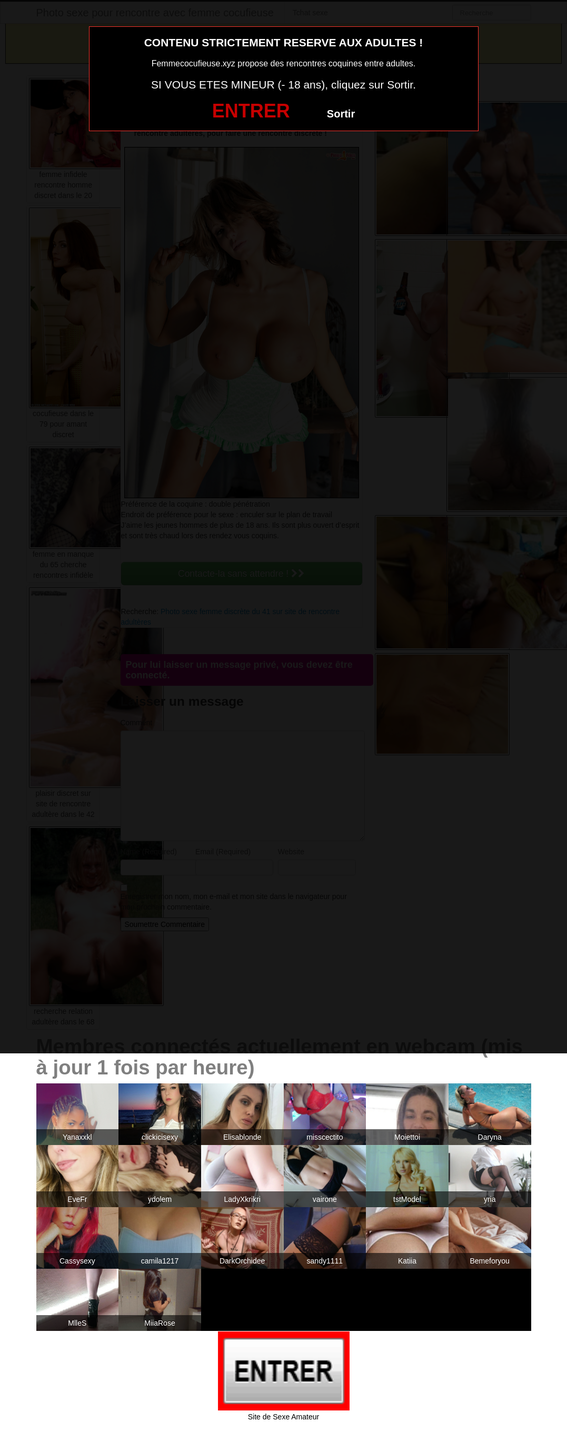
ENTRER (251, 111)
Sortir (341, 114)
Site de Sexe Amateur (283, 1417)
